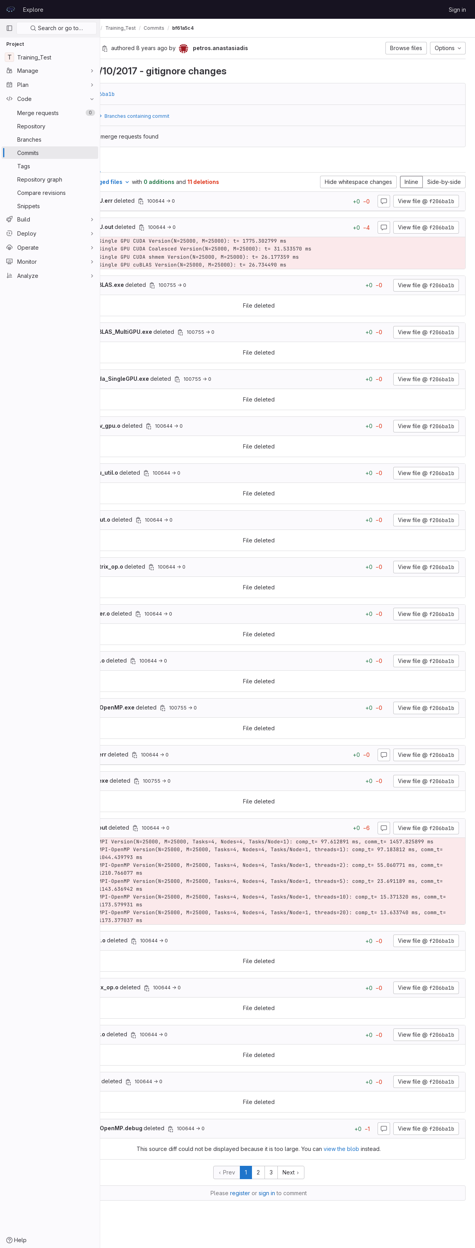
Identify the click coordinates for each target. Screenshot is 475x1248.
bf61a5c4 (240, 28)
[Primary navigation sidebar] (9, 28)
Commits (211, 28)
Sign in (457, 9)
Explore (33, 9)
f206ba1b (159, 93)
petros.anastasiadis (132, 28)
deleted (159, 200)
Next (319, 1180)
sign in (296, 1201)
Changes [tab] (133, 162)
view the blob (370, 1157)
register (269, 1201)
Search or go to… (56, 28)
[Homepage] (10, 9)
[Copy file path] (198, 201)
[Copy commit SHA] (162, 48)
